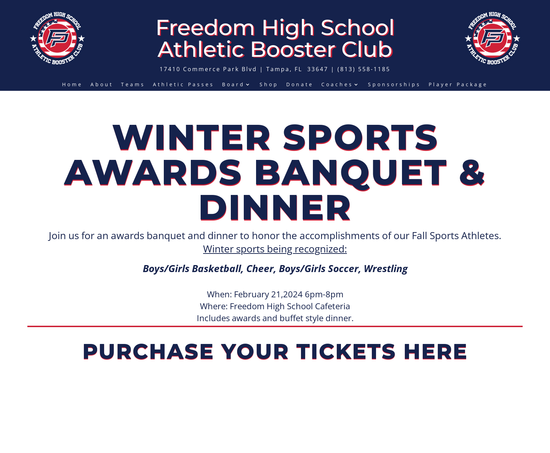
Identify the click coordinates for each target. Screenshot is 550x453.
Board (233, 85)
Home (72, 85)
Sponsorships (394, 85)
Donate (300, 85)
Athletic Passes (183, 85)
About (101, 85)
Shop (269, 85)
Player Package (458, 85)
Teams (133, 85)
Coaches (337, 85)
